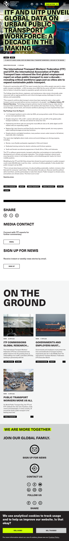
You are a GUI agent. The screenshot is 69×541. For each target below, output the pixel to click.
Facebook (34, 484)
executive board (42, 361)
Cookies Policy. (54, 538)
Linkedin (29, 490)
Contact (34, 469)
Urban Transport (48, 186)
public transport (10, 186)
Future (60, 186)
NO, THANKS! (51, 531)
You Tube (40, 484)
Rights (52, 361)
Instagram (34, 490)
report (22, 186)
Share (10, 209)
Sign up (12, 266)
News (12, 57)
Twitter (29, 484)
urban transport (33, 186)
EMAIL (11, 242)
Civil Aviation (9, 361)
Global (7, 190)
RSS (40, 490)
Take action (50, 4)
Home (6, 57)
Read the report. (9, 177)
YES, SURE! (17, 531)
